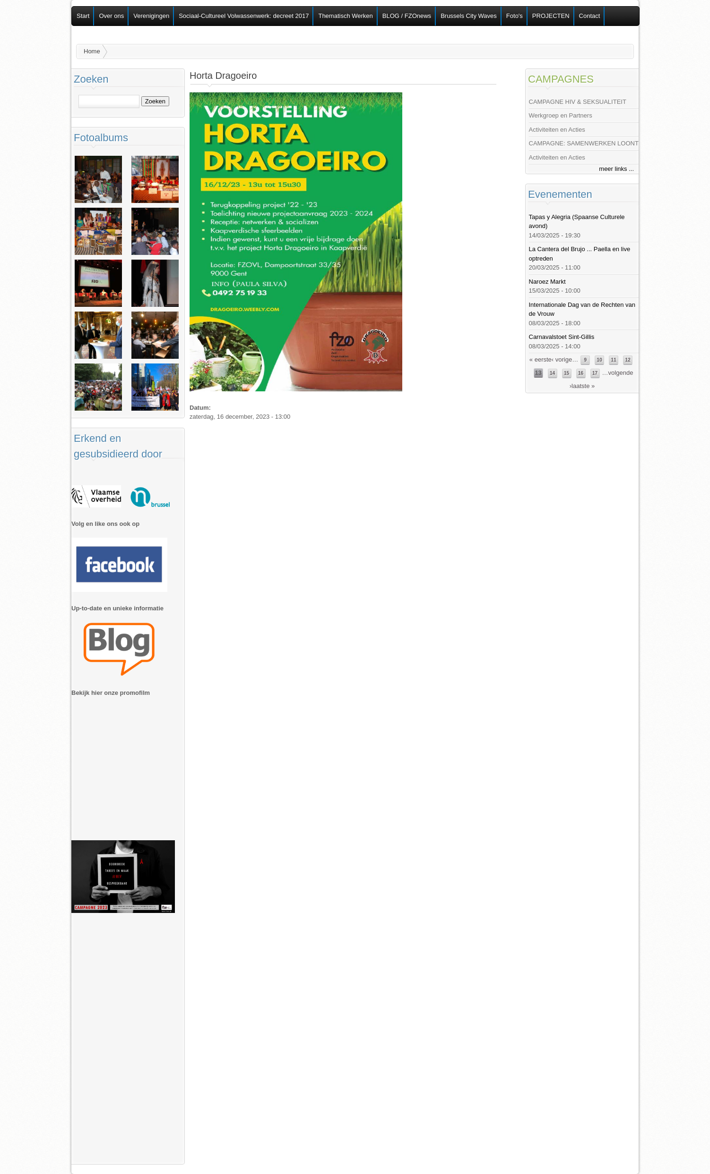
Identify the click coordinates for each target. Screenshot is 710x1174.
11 (613, 360)
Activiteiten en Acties (557, 129)
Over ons (111, 15)
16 (580, 373)
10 (599, 360)
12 (628, 360)
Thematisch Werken (345, 15)
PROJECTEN (551, 15)
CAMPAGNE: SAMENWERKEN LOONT (584, 143)
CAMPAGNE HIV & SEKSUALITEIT (577, 101)
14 (552, 373)
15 (566, 373)
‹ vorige (562, 359)
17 (594, 373)
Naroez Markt (547, 281)
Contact (589, 15)
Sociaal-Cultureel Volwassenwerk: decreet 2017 (244, 15)
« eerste (540, 359)
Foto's (514, 15)
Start (83, 15)
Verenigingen (151, 15)
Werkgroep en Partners (560, 115)
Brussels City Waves (469, 15)
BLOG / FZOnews (406, 15)
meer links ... (616, 168)
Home (92, 51)
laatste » (583, 385)
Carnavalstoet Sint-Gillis (562, 336)
